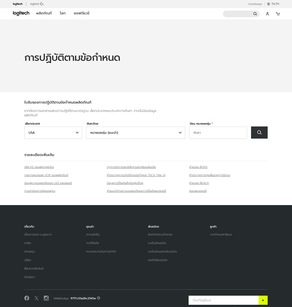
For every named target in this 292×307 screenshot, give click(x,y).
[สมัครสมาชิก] (263, 300)
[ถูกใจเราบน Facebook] (26, 298)
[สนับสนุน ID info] (98, 298)
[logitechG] (37, 4)
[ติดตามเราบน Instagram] (46, 298)
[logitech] (19, 4)
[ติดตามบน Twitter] (36, 298)
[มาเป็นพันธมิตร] (157, 243)
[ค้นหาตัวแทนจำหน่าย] (160, 234)
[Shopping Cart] (277, 14)
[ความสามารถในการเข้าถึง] (101, 251)
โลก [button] (63, 13)
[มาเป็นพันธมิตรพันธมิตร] (162, 251)
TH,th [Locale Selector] (275, 4)
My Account (267, 14)
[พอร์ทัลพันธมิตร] (157, 260)
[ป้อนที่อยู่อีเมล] (224, 300)
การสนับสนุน (255, 4)
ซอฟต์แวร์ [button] (81, 13)
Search (241, 14)
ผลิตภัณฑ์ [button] (44, 13)
